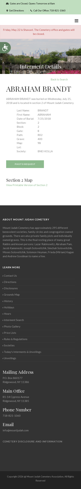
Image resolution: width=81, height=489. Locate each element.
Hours (7, 313)
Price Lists (9, 332)
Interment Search (13, 320)
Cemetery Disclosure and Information (32, 441)
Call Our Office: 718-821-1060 (47, 10)
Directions (9, 281)
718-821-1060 (12, 415)
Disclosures (10, 288)
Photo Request (25, 164)
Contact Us (10, 275)
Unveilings (9, 358)
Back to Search (59, 79)
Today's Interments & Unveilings (22, 351)
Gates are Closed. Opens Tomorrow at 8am (30, 3)
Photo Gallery (11, 326)
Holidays (8, 307)
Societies (9, 345)
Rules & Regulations (15, 339)
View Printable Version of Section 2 (26, 185)
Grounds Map (11, 294)
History (8, 301)
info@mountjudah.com (16, 430)
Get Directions (15, 10)
